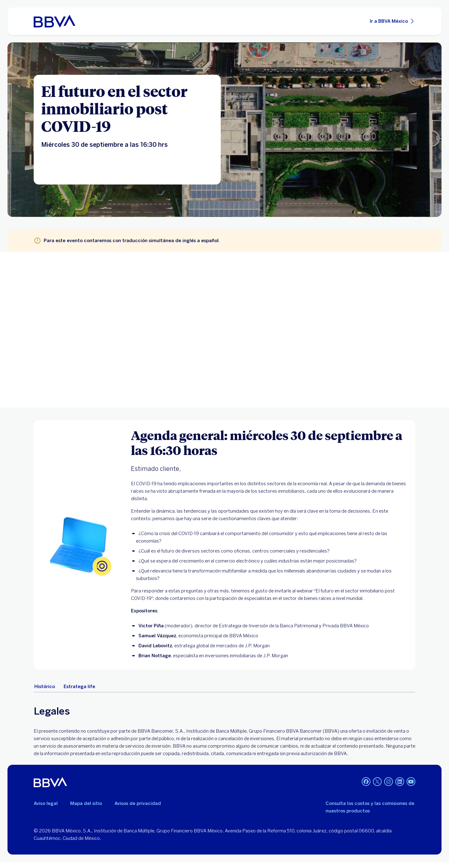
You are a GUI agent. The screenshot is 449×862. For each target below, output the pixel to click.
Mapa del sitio (86, 803)
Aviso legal (46, 803)
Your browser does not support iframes (224, 330)
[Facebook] (366, 782)
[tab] (44, 686)
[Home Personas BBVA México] (54, 21)
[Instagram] (388, 782)
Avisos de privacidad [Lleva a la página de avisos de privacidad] (137, 803)
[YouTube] (411, 782)
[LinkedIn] (399, 782)
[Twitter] (377, 782)
